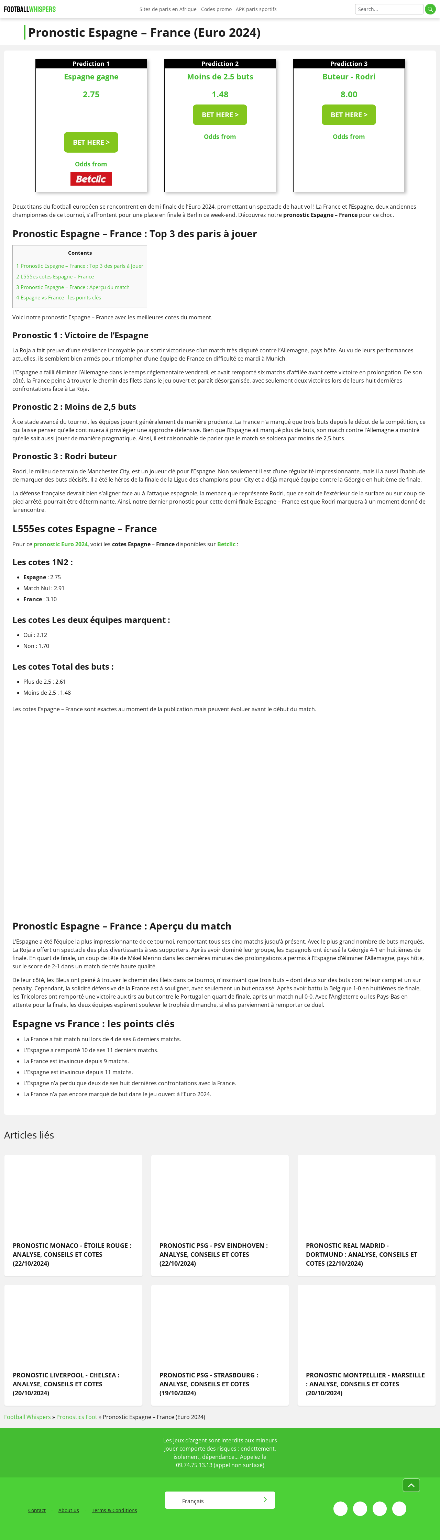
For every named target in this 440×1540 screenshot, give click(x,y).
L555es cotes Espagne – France (55, 276)
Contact (37, 1510)
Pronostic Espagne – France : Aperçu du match (73, 287)
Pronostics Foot (76, 1417)
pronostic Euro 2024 (61, 544)
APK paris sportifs (256, 9)
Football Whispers (27, 1417)
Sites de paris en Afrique (168, 9)
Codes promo (216, 9)
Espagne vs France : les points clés (58, 297)
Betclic (226, 544)
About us (68, 1510)
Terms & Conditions (114, 1510)
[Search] (389, 9)
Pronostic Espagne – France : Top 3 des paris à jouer (79, 265)
